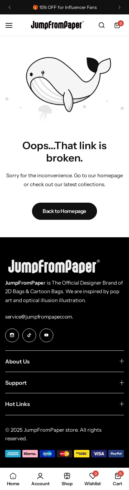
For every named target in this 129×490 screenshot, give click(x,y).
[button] (9, 7)
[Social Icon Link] (12, 335)
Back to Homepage (64, 211)
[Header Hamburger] (12, 25)
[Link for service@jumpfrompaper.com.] (39, 316)
